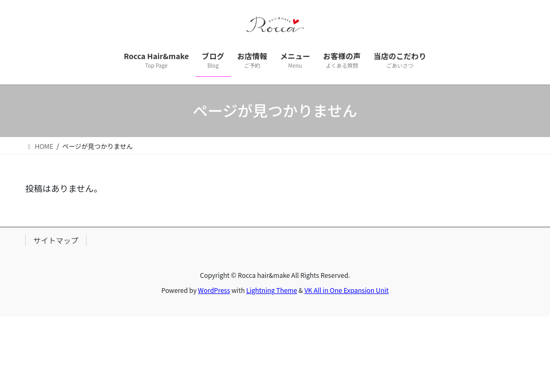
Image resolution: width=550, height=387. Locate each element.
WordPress (214, 290)
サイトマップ (55, 240)
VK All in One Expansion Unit (347, 290)
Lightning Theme (271, 290)
